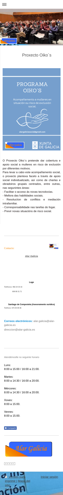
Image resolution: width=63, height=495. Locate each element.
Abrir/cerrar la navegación (31, 4)
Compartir (10, 428)
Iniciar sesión (49, 477)
